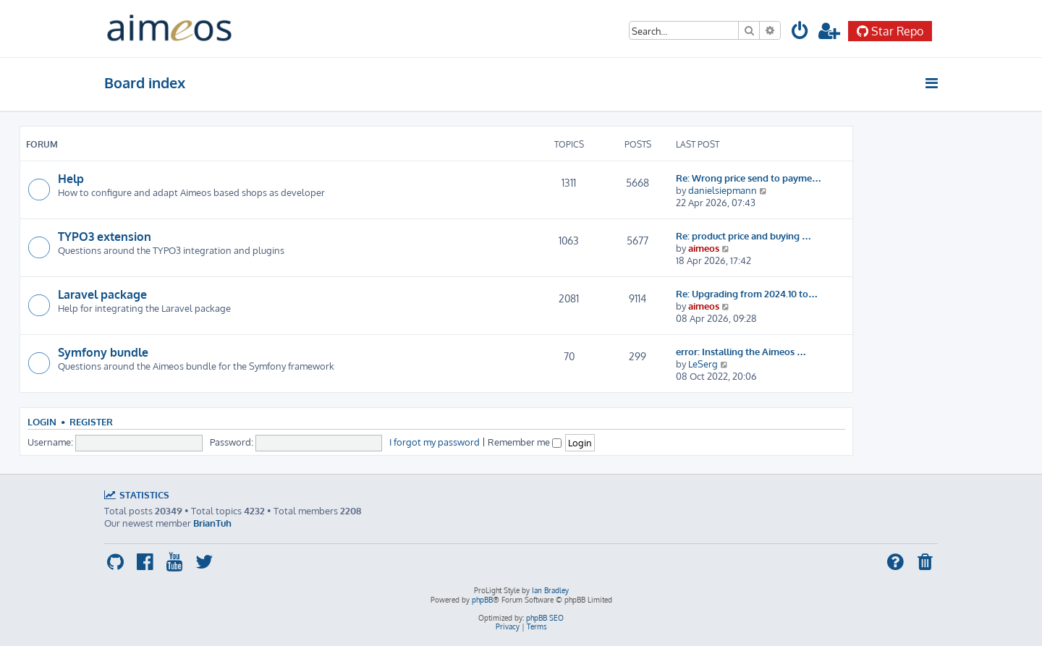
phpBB (482, 599)
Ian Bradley (550, 590)
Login (41, 422)
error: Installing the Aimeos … (741, 351)
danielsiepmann (722, 190)
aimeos (703, 248)
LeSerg (703, 363)
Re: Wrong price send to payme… (748, 177)
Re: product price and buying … (743, 235)
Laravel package (102, 294)
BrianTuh (212, 523)
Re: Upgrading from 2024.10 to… (747, 293)
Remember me (525, 441)
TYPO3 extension (104, 236)
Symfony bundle (103, 352)
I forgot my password (434, 441)
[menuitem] (800, 33)
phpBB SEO (545, 617)
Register (91, 422)
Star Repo (890, 31)
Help (71, 178)
